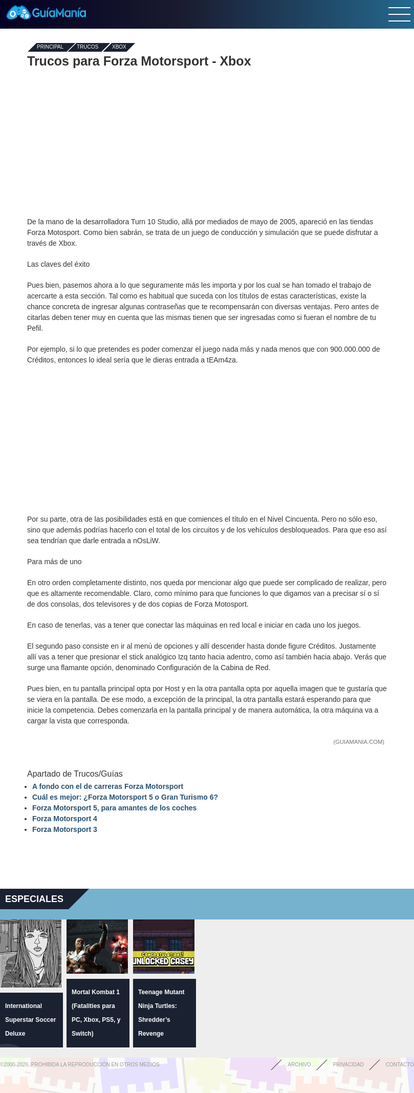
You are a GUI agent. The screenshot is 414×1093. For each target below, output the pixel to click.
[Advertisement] (207, 142)
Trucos (87, 47)
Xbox (119, 47)
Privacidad (348, 1064)
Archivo (299, 1064)
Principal (50, 47)
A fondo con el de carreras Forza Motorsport (107, 786)
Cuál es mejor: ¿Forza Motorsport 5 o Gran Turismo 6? (125, 797)
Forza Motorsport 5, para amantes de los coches (114, 808)
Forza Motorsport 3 (64, 829)
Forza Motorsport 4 (64, 819)
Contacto (400, 1064)
